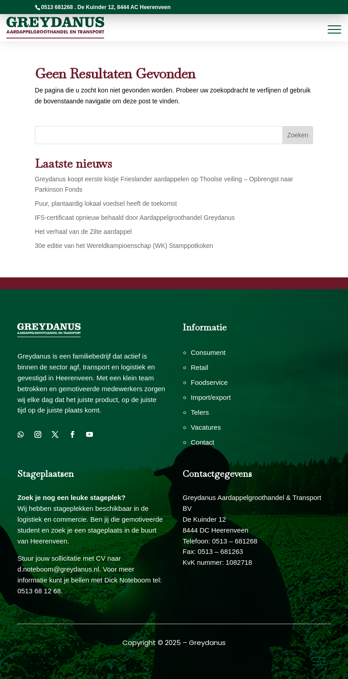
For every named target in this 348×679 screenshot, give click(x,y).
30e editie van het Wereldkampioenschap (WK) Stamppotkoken (124, 245)
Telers (200, 412)
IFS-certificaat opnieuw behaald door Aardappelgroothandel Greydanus (135, 217)
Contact (202, 442)
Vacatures (206, 427)
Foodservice (209, 382)
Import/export (211, 397)
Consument (208, 352)
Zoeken (298, 135)
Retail (199, 367)
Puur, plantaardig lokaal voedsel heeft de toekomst (106, 203)
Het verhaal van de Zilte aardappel (83, 231)
